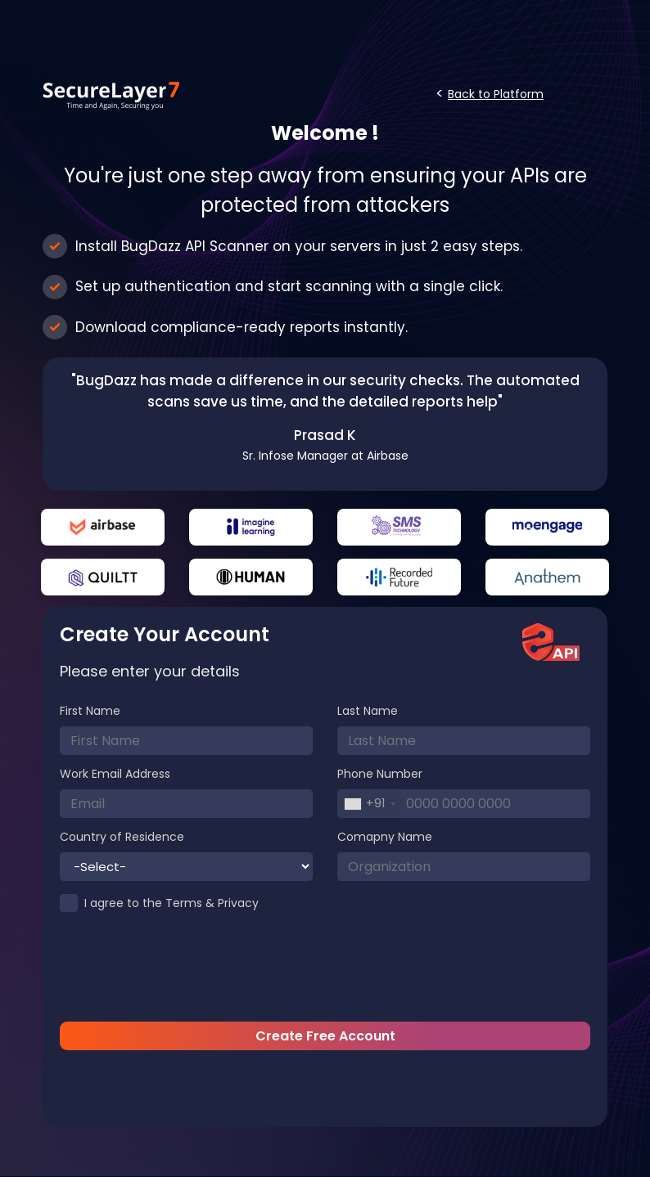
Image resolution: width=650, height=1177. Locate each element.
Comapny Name (384, 837)
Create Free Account (325, 1036)
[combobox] (369, 803)
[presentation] (325, 970)
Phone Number (379, 774)
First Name (90, 711)
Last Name (367, 711)
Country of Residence (122, 837)
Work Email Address (115, 774)
